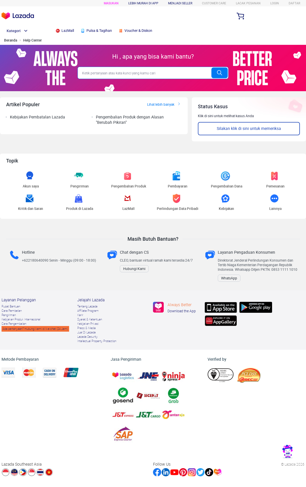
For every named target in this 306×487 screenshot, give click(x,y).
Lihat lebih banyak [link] (164, 104)
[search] (144, 73)
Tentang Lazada (87, 306)
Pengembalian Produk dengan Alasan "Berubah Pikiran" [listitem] (130, 120)
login (274, 3)
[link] (287, 452)
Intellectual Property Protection (96, 341)
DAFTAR (294, 3)
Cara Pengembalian (14, 324)
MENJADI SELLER (180, 3)
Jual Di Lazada (86, 332)
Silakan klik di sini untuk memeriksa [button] (249, 128)
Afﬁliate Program (88, 311)
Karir (80, 315)
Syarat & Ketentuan (89, 319)
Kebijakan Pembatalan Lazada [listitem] (37, 117)
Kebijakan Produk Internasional (21, 319)
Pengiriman (9, 315)
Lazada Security (87, 337)
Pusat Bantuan (11, 306)
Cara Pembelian (12, 311)
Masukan (111, 3)
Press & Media (86, 328)
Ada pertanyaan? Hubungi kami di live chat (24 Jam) (35, 329)
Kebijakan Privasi (88, 324)
